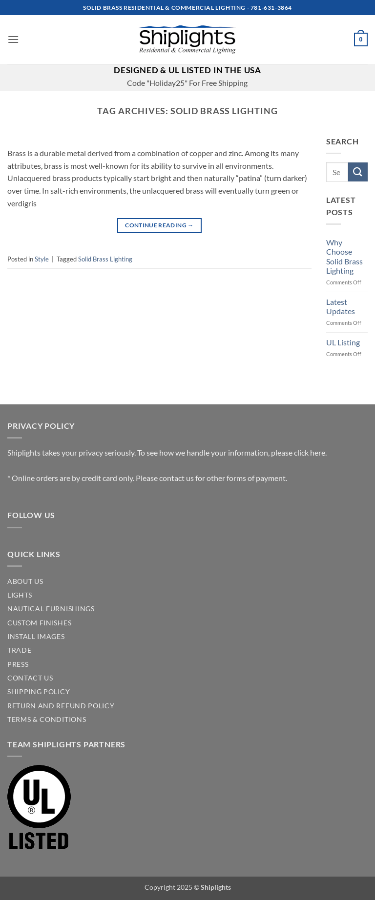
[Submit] (358, 171)
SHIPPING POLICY (38, 692)
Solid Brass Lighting (105, 259)
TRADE (19, 650)
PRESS (17, 664)
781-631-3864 (271, 7)
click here (309, 452)
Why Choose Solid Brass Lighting (344, 256)
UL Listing (343, 342)
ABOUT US (25, 581)
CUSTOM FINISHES (39, 623)
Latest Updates (340, 306)
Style (42, 259)
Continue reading (159, 225)
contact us (176, 477)
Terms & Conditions (46, 719)
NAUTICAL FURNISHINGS (51, 609)
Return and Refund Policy (60, 706)
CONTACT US (30, 678)
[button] (13, 39)
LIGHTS (19, 595)
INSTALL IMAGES (36, 636)
